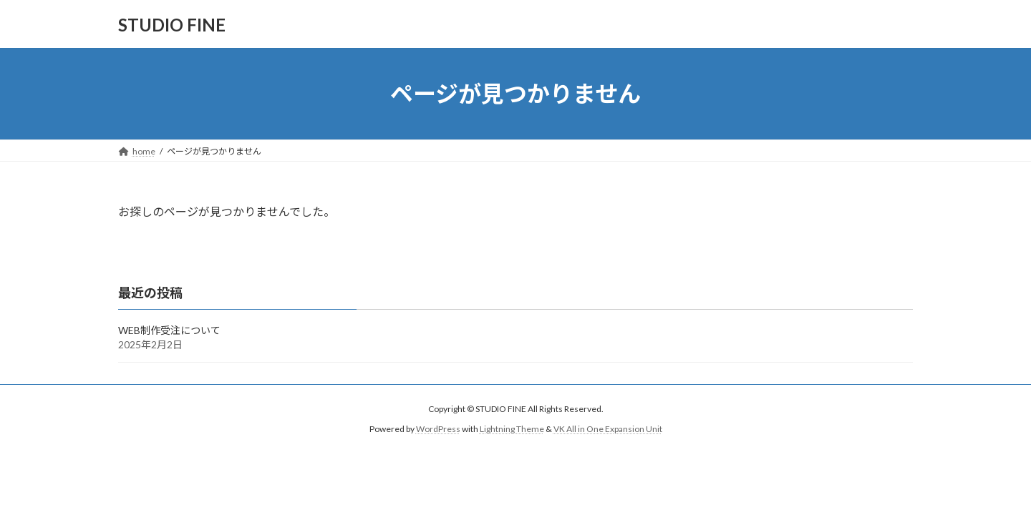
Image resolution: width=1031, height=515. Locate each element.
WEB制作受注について (169, 330)
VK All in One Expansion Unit (607, 428)
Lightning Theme (512, 428)
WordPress (438, 428)
